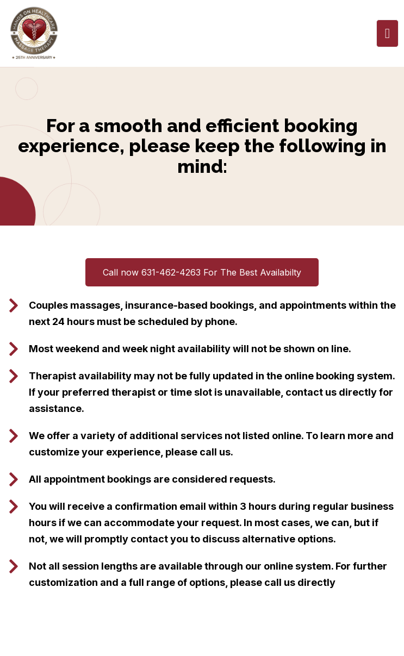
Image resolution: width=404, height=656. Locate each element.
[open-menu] (387, 33)
